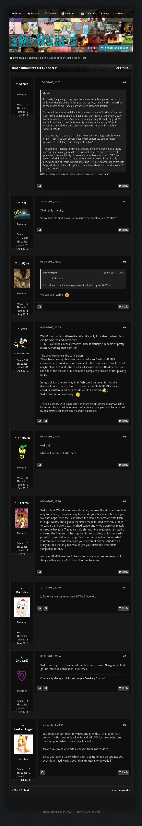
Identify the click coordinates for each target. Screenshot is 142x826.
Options (123, 68)
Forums (33, 13)
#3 (124, 261)
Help (104, 13)
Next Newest (120, 790)
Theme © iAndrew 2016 (88, 811)
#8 (124, 656)
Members (68, 13)
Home (17, 13)
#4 (124, 327)
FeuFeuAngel (23, 729)
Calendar (88, 13)
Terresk (24, 503)
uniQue (23, 263)
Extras (119, 13)
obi (24, 203)
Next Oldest (21, 790)
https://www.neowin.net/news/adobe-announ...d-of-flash (74, 174)
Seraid (24, 84)
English (33, 58)
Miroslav (22, 592)
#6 (124, 501)
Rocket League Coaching (81, 678)
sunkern (24, 438)
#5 (124, 436)
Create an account (114, 47)
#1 (124, 82)
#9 (124, 724)
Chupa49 (22, 661)
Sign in (92, 47)
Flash (43, 58)
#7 (124, 587)
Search (50, 13)
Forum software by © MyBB (56, 811)
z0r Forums (19, 58)
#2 (124, 201)
